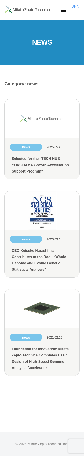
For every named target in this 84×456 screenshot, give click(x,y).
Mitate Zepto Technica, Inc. (48, 444)
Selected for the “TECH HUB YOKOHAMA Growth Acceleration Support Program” (40, 165)
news (26, 147)
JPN (76, 6)
